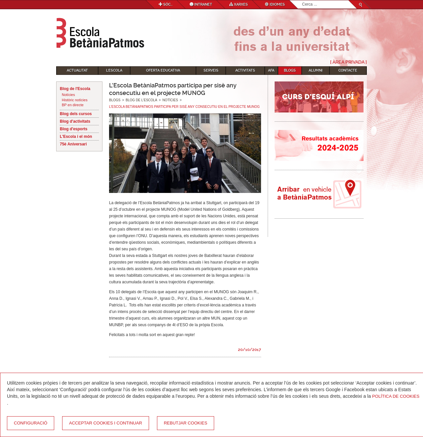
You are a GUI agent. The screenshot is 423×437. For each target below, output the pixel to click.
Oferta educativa (163, 70)
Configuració (30, 423)
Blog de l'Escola (75, 88)
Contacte (347, 70)
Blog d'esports (74, 129)
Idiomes (275, 4)
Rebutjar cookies (185, 423)
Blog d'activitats (75, 121)
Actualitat (77, 70)
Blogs (290, 70)
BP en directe (73, 105)
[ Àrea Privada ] (348, 62)
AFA (271, 70)
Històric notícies (75, 100)
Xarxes (238, 4)
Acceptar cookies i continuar (105, 423)
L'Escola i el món (76, 136)
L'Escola (114, 70)
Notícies (68, 95)
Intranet (201, 4)
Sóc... (166, 4)
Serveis (211, 70)
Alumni (316, 70)
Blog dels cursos (76, 113)
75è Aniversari (73, 144)
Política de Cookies (395, 396)
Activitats (245, 70)
